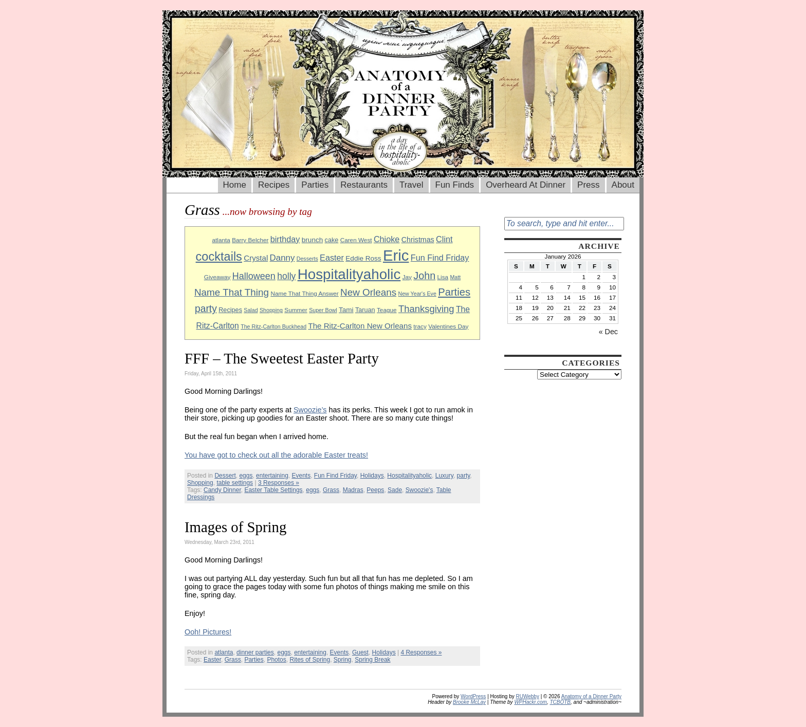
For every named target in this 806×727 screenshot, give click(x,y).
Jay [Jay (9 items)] (407, 277)
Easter (212, 659)
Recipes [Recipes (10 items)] (230, 310)
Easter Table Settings (273, 490)
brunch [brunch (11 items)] (312, 240)
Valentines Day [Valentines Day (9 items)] (448, 326)
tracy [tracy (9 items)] (420, 326)
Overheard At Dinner (525, 185)
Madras (353, 490)
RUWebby (527, 696)
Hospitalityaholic (409, 475)
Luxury (444, 475)
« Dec (608, 332)
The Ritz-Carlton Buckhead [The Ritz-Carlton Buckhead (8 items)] (273, 326)
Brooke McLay (469, 702)
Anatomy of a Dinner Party (591, 696)
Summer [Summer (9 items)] (295, 309)
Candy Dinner (222, 490)
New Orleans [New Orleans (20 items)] (368, 292)
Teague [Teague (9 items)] (387, 309)
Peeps (375, 490)
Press (588, 185)
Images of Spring (235, 527)
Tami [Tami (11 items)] (346, 310)
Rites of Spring (309, 659)
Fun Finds (454, 185)
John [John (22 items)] (424, 275)
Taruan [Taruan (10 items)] (365, 310)
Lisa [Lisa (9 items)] (443, 277)
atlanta (223, 652)
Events (300, 475)
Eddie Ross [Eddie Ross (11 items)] (363, 258)
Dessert (224, 475)
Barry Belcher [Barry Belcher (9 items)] (250, 240)
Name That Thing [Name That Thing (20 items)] (231, 292)
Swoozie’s (310, 410)
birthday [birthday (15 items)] (285, 239)
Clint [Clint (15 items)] (444, 239)
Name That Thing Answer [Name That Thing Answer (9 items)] (304, 293)
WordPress (473, 696)
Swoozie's (419, 490)
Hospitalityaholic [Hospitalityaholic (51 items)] (349, 274)
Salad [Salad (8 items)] (251, 310)
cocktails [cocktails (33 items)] (219, 256)
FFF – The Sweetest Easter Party (282, 358)
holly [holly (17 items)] (286, 276)
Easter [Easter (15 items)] (332, 257)
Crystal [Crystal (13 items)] (256, 257)
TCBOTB (560, 702)
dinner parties (255, 652)
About (623, 185)
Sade (395, 490)
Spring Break (372, 659)
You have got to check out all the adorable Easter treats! (276, 455)
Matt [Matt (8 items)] (455, 277)
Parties (314, 185)
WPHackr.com (530, 702)
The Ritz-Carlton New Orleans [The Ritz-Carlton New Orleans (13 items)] (360, 325)
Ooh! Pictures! (208, 632)
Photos (276, 659)
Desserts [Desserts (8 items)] (307, 259)
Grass (331, 490)
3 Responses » (278, 482)
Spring (343, 659)
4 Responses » (421, 652)
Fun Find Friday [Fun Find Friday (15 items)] (440, 257)
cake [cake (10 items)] (332, 240)
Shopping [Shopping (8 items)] (271, 310)
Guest (360, 652)
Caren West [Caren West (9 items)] (356, 240)
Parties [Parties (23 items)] (454, 292)
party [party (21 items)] (206, 308)
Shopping (200, 482)
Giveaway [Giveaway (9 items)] (217, 277)
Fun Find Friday (335, 475)
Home (234, 185)
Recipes (273, 185)
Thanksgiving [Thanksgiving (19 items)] (426, 308)
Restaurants (364, 185)
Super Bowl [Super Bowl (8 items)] (323, 310)
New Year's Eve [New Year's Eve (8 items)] (417, 293)
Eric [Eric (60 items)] (396, 255)
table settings (234, 482)
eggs (245, 475)
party (463, 475)
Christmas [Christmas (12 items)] (417, 239)
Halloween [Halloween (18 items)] (254, 276)
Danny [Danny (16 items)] (282, 258)
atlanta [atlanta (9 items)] (221, 240)
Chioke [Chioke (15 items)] (387, 239)
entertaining (272, 475)
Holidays (372, 475)
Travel (411, 185)
